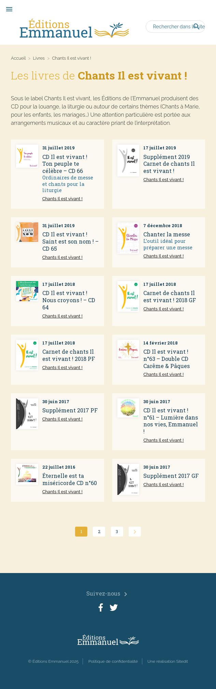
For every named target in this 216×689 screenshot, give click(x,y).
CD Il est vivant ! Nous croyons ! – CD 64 (68, 300)
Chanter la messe (166, 234)
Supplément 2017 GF (171, 475)
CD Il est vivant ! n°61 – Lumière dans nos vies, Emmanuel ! (170, 421)
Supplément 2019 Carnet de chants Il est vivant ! (169, 164)
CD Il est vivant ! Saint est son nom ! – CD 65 (70, 241)
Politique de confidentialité (113, 661)
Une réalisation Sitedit (167, 661)
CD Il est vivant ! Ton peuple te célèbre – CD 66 (64, 164)
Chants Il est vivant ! (62, 198)
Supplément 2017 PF (70, 410)
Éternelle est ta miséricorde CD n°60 (69, 479)
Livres (39, 58)
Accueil (18, 58)
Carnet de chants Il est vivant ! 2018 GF (169, 296)
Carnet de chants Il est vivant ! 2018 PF (68, 355)
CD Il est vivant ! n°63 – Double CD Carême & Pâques (166, 358)
